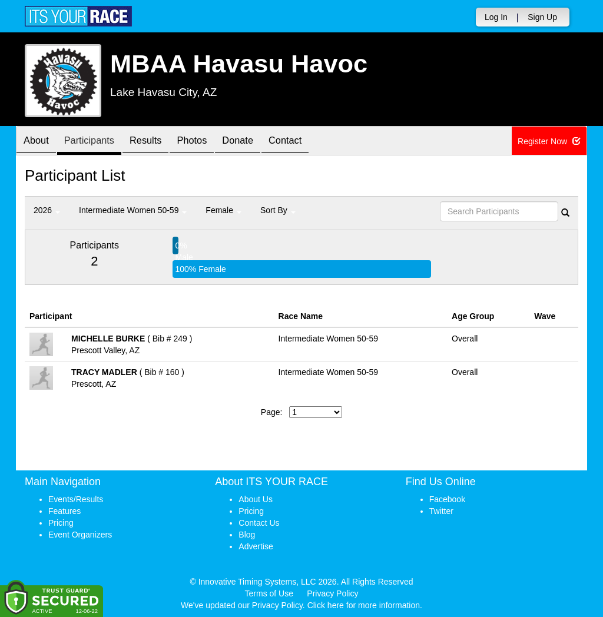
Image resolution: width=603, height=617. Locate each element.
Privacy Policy (332, 593)
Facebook (447, 499)
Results (157, 141)
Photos (208, 141)
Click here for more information (363, 605)
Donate (258, 141)
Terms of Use (269, 593)
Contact (310, 141)
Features (64, 511)
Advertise (255, 546)
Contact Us (258, 523)
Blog (246, 534)
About (38, 141)
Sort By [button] (278, 210)
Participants (96, 141)
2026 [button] (47, 210)
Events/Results (75, 499)
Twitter (441, 511)
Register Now (549, 141)
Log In (496, 17)
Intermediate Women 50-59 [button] (133, 210)
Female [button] (223, 210)
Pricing (61, 523)
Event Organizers (80, 534)
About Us (255, 499)
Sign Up (542, 17)
